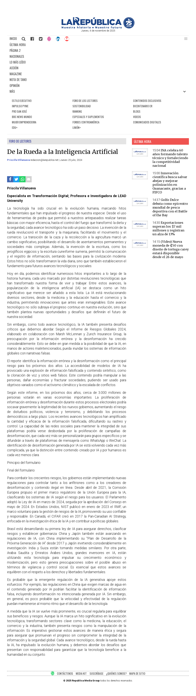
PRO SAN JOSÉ (19, 111)
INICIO (13, 38)
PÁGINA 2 (15, 50)
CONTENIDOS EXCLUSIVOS (147, 101)
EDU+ (14, 127)
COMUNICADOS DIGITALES (147, 122)
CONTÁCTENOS (65, 673)
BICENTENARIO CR (142, 106)
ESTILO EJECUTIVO (21, 101)
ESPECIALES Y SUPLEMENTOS (88, 117)
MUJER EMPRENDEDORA (24, 122)
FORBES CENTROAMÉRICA (85, 122)
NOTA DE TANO (18, 79)
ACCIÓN (14, 68)
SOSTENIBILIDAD (81, 106)
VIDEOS (137, 117)
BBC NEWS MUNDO (22, 117)
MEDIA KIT (81, 673)
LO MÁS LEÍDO (18, 62)
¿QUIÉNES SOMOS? (116, 673)
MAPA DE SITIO (137, 673)
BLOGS (136, 111)
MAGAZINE (16, 74)
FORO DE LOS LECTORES (85, 101)
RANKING (77, 111)
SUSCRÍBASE (96, 673)
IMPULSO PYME (20, 106)
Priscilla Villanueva (18, 160)
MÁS (12, 91)
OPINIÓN (15, 85)
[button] (186, 39)
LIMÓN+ (76, 127)
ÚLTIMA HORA (18, 44)
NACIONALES (17, 56)
